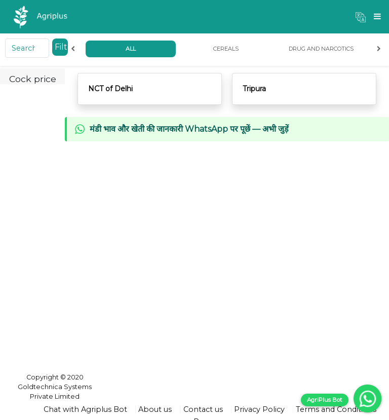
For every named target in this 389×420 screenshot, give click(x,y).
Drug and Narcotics (321, 48)
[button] (360, 17)
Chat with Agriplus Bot (85, 409)
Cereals (226, 48)
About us (155, 409)
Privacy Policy (259, 409)
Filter (61, 47)
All (131, 48)
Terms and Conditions (336, 409)
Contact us (203, 409)
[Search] (27, 48)
